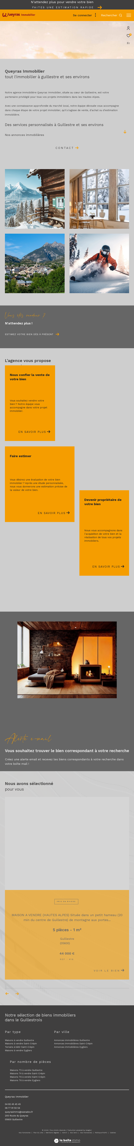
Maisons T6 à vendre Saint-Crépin (27, 1077)
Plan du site (38, 1133)
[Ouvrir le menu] (128, 15)
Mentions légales (53, 1133)
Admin (65, 1133)
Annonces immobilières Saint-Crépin (73, 1043)
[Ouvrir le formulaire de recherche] (111, 15)
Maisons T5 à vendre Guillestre (26, 1070)
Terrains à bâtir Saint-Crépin (19, 1047)
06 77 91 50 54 (12, 1108)
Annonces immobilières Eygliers (71, 1047)
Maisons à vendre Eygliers (18, 1050)
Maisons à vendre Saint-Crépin (21, 1043)
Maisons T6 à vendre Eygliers (25, 1080)
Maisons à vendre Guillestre (19, 1040)
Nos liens (74, 1133)
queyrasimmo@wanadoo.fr (19, 1112)
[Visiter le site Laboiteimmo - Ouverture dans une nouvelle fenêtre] (67, 1139)
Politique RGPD (101, 1133)
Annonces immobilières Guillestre (72, 1040)
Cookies (113, 1133)
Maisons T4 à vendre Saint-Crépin (27, 1073)
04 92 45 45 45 (13, 1104)
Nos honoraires (25, 1133)
